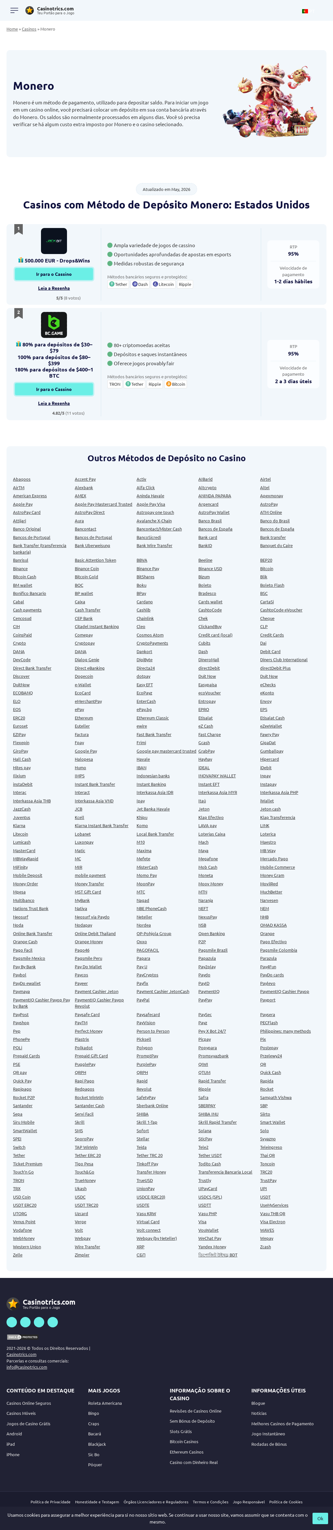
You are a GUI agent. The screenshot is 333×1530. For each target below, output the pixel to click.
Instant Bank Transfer (95, 784)
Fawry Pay (269, 734)
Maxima (144, 850)
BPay (141, 593)
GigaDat (268, 742)
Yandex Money (212, 1246)
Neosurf (20, 916)
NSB (202, 925)
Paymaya (21, 991)
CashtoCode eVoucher (281, 609)
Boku (141, 585)
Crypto (19, 643)
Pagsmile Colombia (278, 950)
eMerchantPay (88, 701)
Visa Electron (272, 1221)
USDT (265, 1197)
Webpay (82, 1238)
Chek (203, 618)
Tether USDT (210, 1155)
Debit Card (270, 651)
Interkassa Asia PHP (279, 792)
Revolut (144, 1089)
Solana (204, 1130)
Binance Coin (87, 568)
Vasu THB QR (272, 1213)
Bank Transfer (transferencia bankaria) (39, 549)
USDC (80, 1197)
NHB (264, 916)
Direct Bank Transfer (32, 668)
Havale (143, 759)
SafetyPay (146, 1097)
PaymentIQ (209, 991)
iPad (11, 1444)
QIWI (203, 1064)
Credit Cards (272, 635)
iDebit (266, 767)
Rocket (266, 1089)
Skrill (80, 1122)
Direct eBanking (90, 668)
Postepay (269, 1047)
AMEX (80, 495)
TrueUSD (145, 1180)
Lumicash (22, 842)
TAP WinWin (86, 1147)
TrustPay (268, 1180)
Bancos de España (215, 528)
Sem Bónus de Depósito (192, 1421)
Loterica (268, 834)
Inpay (265, 775)
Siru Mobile (23, 1122)
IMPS (80, 775)
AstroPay (269, 504)
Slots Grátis (181, 1431)
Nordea (144, 925)
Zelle (17, 1254)
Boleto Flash (272, 585)
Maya (203, 850)
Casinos (29, 29)
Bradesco (207, 593)
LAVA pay (207, 825)
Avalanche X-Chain (154, 520)
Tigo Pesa (84, 1163)
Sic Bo (94, 1454)
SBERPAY (207, 1105)
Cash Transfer (87, 609)
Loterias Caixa (211, 834)
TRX (16, 1188)
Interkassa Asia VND (94, 800)
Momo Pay (147, 875)
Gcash (204, 742)
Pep (16, 1031)
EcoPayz (144, 692)
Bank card (207, 537)
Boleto (204, 585)
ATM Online (271, 512)
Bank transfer (273, 537)
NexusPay (207, 916)
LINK (264, 825)
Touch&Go (84, 1171)
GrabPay (206, 751)
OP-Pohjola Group (154, 933)
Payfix (142, 983)
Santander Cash (89, 1105)
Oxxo (142, 941)
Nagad (143, 900)
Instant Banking (151, 784)
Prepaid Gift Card (91, 1055)
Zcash (265, 1246)
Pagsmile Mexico (29, 958)
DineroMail (208, 659)
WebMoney (23, 1238)
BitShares (145, 576)
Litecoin (20, 834)
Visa (202, 1221)
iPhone (13, 1454)
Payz (202, 1022)
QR (263, 1064)
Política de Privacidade (51, 1501)
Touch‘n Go (23, 1171)
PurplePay (146, 1064)
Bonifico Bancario (29, 593)
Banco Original (27, 528)
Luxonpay (84, 842)
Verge (80, 1221)
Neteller (144, 916)
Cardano (145, 601)
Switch (19, 1147)
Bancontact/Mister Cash (159, 528)
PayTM (81, 1022)
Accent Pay (85, 479)
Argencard (208, 504)
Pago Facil (23, 950)
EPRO (203, 709)
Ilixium (19, 775)
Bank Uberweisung (92, 545)
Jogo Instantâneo (268, 1433)
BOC (79, 585)
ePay (79, 709)
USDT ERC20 (24, 1205)
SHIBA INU (208, 1114)
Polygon (145, 1047)
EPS (263, 709)
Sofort (143, 1130)
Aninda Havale (150, 495)
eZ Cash (205, 726)
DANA (19, 651)
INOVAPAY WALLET (217, 775)
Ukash (81, 1188)
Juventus (21, 817)
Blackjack (97, 1444)
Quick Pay (22, 1080)
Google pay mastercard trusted (166, 751)
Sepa (17, 1114)
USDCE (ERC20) (151, 1197)
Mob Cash (207, 867)
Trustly (204, 1180)
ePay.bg (144, 709)
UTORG (20, 1213)
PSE (16, 1064)
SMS (79, 1130)
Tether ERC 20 (88, 1155)
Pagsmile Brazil (213, 950)
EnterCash (146, 701)
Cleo (141, 626)
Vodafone (22, 1230)
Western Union (27, 1246)
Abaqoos (22, 479)
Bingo (93, 1413)
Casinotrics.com (21, 1354)
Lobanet (83, 834)
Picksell (144, 1039)
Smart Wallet (272, 1122)
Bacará (94, 1433)
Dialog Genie (87, 659)
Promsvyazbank (213, 1055)
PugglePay (85, 1064)
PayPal (143, 999)
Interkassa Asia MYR (217, 792)
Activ (141, 479)
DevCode (22, 659)
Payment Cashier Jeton (96, 991)
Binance (20, 568)
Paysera (267, 1014)
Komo (142, 825)
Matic (80, 850)
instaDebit (23, 784)
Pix (263, 1039)
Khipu (142, 817)
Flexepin (21, 742)
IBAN (141, 767)
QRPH (80, 1072)
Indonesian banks (153, 775)
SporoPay (84, 1138)
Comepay (84, 635)
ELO (16, 701)
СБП (141, 1254)
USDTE (143, 1205)
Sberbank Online (152, 1105)
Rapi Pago (84, 1080)
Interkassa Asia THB (32, 800)
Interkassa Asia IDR (155, 792)
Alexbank (84, 487)
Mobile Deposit (27, 875)
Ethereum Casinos (187, 1452)
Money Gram (272, 875)
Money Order (25, 883)
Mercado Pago (274, 858)
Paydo (204, 974)
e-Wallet (83, 684)
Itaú (202, 800)
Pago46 (82, 950)
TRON (18, 1180)
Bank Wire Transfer (154, 545)
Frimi (141, 742)
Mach (203, 842)
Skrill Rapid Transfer (217, 1122)
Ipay (141, 800)
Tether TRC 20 (150, 1155)
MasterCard (24, 850)
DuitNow (21, 684)
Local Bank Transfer (155, 834)
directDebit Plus (275, 668)
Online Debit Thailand (95, 933)
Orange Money (89, 941)
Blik (263, 576)
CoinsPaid (22, 635)
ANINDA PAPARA (214, 495)
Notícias (259, 1413)
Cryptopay (85, 643)
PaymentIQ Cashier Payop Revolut (99, 1003)
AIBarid (205, 479)
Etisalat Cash (272, 717)
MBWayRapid (25, 858)
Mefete (143, 858)
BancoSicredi (149, 537)
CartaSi (267, 601)
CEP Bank (84, 618)
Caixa (80, 601)
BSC (264, 593)
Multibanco (23, 900)
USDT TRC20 (86, 1205)
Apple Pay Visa (151, 504)
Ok (320, 1518)
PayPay (205, 999)
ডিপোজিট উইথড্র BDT (217, 1254)
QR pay (20, 1072)
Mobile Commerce (277, 867)
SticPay (205, 1138)
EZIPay (19, 734)
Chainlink (145, 618)
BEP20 (266, 560)
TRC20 (266, 1171)
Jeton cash (270, 809)
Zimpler (82, 1254)
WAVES (267, 1230)
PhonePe (21, 1039)
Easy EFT (145, 684)
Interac (19, 792)
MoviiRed (269, 883)
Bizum (204, 576)
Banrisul (20, 560)
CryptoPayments (152, 643)
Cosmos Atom (150, 635)
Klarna (19, 825)
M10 (141, 842)
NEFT (203, 908)
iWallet (267, 800)
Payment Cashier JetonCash (163, 991)
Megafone (208, 858)
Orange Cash (25, 941)
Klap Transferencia (277, 817)
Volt (79, 1230)
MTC (141, 891)
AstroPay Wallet (214, 512)
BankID (205, 545)
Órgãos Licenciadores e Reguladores (156, 1501)
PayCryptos (147, 974)
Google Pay (86, 751)
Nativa (81, 908)
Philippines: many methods (285, 1031)
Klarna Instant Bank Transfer (101, 825)
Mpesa (19, 891)
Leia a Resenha (54, 288)
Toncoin (267, 1163)
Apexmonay (271, 495)
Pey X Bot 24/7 (212, 1031)
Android (14, 1433)
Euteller (82, 726)
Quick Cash (270, 1072)
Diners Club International (284, 659)
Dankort (144, 651)
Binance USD (210, 568)
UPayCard (207, 1188)
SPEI (17, 1138)
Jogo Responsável (249, 1501)
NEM (264, 908)
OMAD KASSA (273, 925)
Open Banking (211, 933)
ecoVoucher (209, 692)
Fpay (79, 742)
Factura (82, 734)
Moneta (205, 875)
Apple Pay (23, 504)
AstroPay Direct (90, 512)
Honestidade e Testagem (97, 1501)
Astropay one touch (155, 512)
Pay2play (207, 966)
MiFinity (20, 867)
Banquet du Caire (276, 545)
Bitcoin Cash (24, 576)
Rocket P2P (24, 1097)
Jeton (203, 809)
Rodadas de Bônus (269, 1444)
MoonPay (145, 883)
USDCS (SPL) (210, 1197)
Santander (23, 1105)
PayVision (146, 1022)
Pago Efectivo (273, 941)
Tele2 (203, 1147)
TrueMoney (85, 1180)
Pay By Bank (24, 966)
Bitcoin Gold (86, 576)
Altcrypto (207, 487)
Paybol (19, 974)
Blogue (258, 1403)
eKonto (267, 692)
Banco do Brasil (275, 520)
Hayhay (205, 759)
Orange (267, 933)
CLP (264, 626)
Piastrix (82, 1039)
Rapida (266, 1080)
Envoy (266, 701)
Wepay (266, 1238)
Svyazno (268, 1138)
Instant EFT (209, 784)
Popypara (207, 1047)
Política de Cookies (285, 1501)
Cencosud (22, 618)
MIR (78, 867)
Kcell (79, 817)
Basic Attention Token (95, 560)
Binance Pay (148, 568)
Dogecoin (84, 676)
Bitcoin (266, 568)
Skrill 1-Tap (147, 1122)
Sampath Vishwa (276, 1097)
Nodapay (83, 925)
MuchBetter (271, 891)
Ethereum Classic (153, 717)
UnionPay (145, 1188)
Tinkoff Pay (147, 1163)
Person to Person (153, 1031)
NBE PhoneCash (151, 908)
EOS (17, 709)
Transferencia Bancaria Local (225, 1171)
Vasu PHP (207, 1213)
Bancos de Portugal (31, 537)
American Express (30, 495)
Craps (93, 1423)
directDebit (209, 668)
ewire (142, 726)
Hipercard (269, 759)
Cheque (267, 618)
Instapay (268, 784)
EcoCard (83, 692)
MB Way (267, 850)
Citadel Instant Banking (97, 626)
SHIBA (143, 1114)
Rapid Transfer (212, 1080)
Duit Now (207, 676)
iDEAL (204, 767)
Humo (80, 767)
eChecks (268, 684)
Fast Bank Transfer (154, 734)
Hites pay (22, 767)
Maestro (268, 842)
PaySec (205, 1014)
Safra (203, 1097)
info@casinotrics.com (27, 1367)
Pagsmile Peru (88, 958)
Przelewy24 (271, 1055)
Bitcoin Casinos (184, 1441)
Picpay (204, 1039)
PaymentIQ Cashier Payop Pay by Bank (41, 1003)
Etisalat (205, 717)
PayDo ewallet (27, 983)
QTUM (204, 1072)
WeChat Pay (209, 1238)
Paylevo (267, 983)
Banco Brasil (210, 520)
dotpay (143, 676)
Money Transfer (89, 883)
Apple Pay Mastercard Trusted (103, 504)
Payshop (21, 1022)
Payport (267, 999)
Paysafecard (148, 1014)
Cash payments (27, 609)
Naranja (205, 900)
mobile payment (90, 875)
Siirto (265, 1114)
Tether (19, 1155)
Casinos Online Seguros (29, 1403)
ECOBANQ (23, 692)
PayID (203, 983)
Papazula (207, 958)
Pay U (142, 966)
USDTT (204, 1205)
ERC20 (19, 717)
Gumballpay (271, 751)
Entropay (207, 701)
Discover (21, 676)
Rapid (142, 1080)
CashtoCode (210, 609)
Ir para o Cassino (54, 274)
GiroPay (20, 751)
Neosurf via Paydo (92, 916)
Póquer (95, 1464)
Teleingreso (271, 1147)
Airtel (265, 479)
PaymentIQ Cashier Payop (284, 991)
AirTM (18, 487)
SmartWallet (25, 1130)
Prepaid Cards (26, 1055)
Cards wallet (210, 601)
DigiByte (145, 659)
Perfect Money (88, 1031)
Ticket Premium (27, 1163)
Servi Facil (84, 1114)
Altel (265, 487)
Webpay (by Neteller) (157, 1238)
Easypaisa (207, 684)
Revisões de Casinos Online (195, 1411)
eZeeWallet (271, 726)
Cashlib (144, 609)
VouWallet (208, 1230)
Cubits (204, 643)
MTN (202, 891)
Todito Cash (209, 1163)
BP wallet (84, 593)
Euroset (20, 726)
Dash (203, 651)
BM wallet (22, 585)
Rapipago (22, 1089)
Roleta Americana (105, 1403)
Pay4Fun (268, 966)
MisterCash (147, 867)
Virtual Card (148, 1221)
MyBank (82, 900)
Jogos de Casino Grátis (28, 1423)
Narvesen (269, 900)
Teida (142, 1147)
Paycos (81, 974)
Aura (79, 520)
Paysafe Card (87, 1014)
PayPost (21, 1014)
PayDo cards (272, 974)
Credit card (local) (215, 635)
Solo (264, 1130)
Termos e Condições (210, 1501)
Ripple (204, 1089)
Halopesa (84, 759)
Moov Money (210, 883)
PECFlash (269, 1022)
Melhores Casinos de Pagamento (282, 1423)
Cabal (18, 601)
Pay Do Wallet (88, 966)
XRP (140, 1246)
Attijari (19, 520)
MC (78, 858)
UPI (263, 1188)
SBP (264, 1105)
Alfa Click (146, 487)
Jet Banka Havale (153, 809)
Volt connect (149, 1230)
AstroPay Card (27, 512)
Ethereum (84, 717)
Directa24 (146, 668)
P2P (202, 941)
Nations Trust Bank (30, 908)
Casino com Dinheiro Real (194, 1462)
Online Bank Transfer (32, 933)
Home (12, 29)
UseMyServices (274, 1205)
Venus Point (24, 1221)
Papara (143, 958)
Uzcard (81, 1213)
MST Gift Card (88, 891)
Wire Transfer (87, 1246)
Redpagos (84, 1089)
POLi (17, 1047)
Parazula (268, 958)
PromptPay (147, 1055)
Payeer (81, 983)
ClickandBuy (209, 626)
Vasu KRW (146, 1213)
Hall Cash (22, 759)
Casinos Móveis (21, 1413)
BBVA (142, 560)
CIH (16, 626)
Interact (82, 792)
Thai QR (267, 1155)
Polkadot (84, 1047)
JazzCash (22, 809)
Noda (18, 925)
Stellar (143, 1138)
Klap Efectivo (211, 817)
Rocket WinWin (89, 1097)
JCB (78, 809)
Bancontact (85, 528)
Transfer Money (151, 1171)
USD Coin (22, 1197)
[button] (311, 10)
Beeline (205, 560)
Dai (263, 643)
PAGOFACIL (148, 950)
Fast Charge (209, 734)
